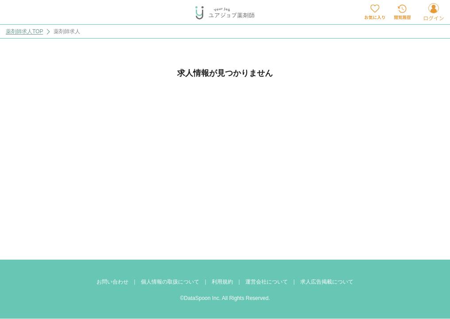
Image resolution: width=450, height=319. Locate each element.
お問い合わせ (112, 282)
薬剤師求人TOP (24, 32)
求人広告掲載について (326, 282)
